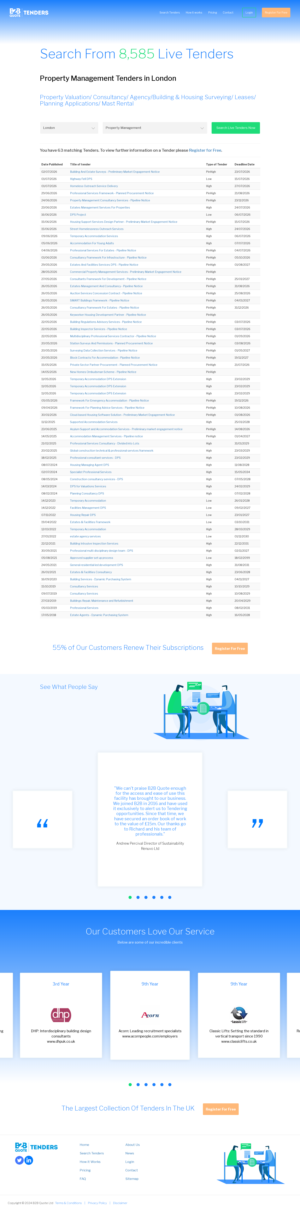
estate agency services (85, 536)
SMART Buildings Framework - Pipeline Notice (99, 300)
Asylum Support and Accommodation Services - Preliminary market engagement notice (126, 429)
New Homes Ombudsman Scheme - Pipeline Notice (103, 372)
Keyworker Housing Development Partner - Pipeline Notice (108, 314)
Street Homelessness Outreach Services (97, 229)
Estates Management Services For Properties (100, 207)
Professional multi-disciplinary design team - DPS (101, 550)
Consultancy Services (84, 586)
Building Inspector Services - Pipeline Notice (98, 329)
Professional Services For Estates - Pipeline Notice (103, 250)
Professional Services (84, 607)
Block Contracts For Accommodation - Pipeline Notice (105, 357)
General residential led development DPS (96, 565)
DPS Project (78, 214)
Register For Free (274, 13)
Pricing (210, 13)
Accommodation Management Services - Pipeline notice (106, 436)
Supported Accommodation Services (94, 422)
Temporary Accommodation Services (94, 236)
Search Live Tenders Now (235, 128)
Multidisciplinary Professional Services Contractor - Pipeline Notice (113, 336)
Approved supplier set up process (91, 557)
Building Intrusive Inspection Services (94, 543)
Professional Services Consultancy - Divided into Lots (104, 443)
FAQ (83, 1179)
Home (84, 1145)
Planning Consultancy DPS (87, 493)
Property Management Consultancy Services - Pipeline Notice (110, 200)
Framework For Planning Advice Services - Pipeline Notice (107, 407)
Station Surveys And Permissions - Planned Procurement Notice (111, 343)
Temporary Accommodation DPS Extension (98, 379)
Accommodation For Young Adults (92, 243)
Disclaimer (120, 1203)
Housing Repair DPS (83, 515)
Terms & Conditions (68, 1203)
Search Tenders (168, 13)
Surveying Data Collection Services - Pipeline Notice (103, 350)
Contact (226, 13)
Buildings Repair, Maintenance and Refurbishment (101, 600)
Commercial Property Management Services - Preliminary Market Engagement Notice (125, 271)
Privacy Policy (97, 1203)
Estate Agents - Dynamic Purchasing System (99, 615)
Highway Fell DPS (81, 178)
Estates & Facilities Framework (90, 522)
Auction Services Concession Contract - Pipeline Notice (106, 293)
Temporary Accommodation (88, 500)
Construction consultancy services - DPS (96, 479)
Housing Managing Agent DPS (89, 464)
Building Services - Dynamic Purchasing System (100, 579)
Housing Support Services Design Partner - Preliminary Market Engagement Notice (123, 221)
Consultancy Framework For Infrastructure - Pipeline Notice (108, 257)
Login (247, 13)
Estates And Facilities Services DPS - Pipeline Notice (104, 264)
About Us (132, 1145)
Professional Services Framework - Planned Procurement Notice (112, 193)
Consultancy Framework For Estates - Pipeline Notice (104, 307)
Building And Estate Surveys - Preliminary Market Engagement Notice (115, 171)
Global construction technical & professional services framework (111, 450)
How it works (192, 13)
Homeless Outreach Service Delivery (94, 186)
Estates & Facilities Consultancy (91, 572)
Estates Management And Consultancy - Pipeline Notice (106, 286)
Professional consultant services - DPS (95, 457)
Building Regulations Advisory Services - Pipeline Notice (106, 321)
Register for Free (205, 150)
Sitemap (131, 1179)
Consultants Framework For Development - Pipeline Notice (108, 279)
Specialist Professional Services (91, 472)
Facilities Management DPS (88, 507)
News (129, 1153)
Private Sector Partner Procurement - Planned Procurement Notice (113, 364)
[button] (130, 897)
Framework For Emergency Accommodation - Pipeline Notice (109, 400)
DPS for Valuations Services (88, 486)
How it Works (90, 1162)
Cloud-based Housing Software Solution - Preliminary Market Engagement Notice (122, 414)
